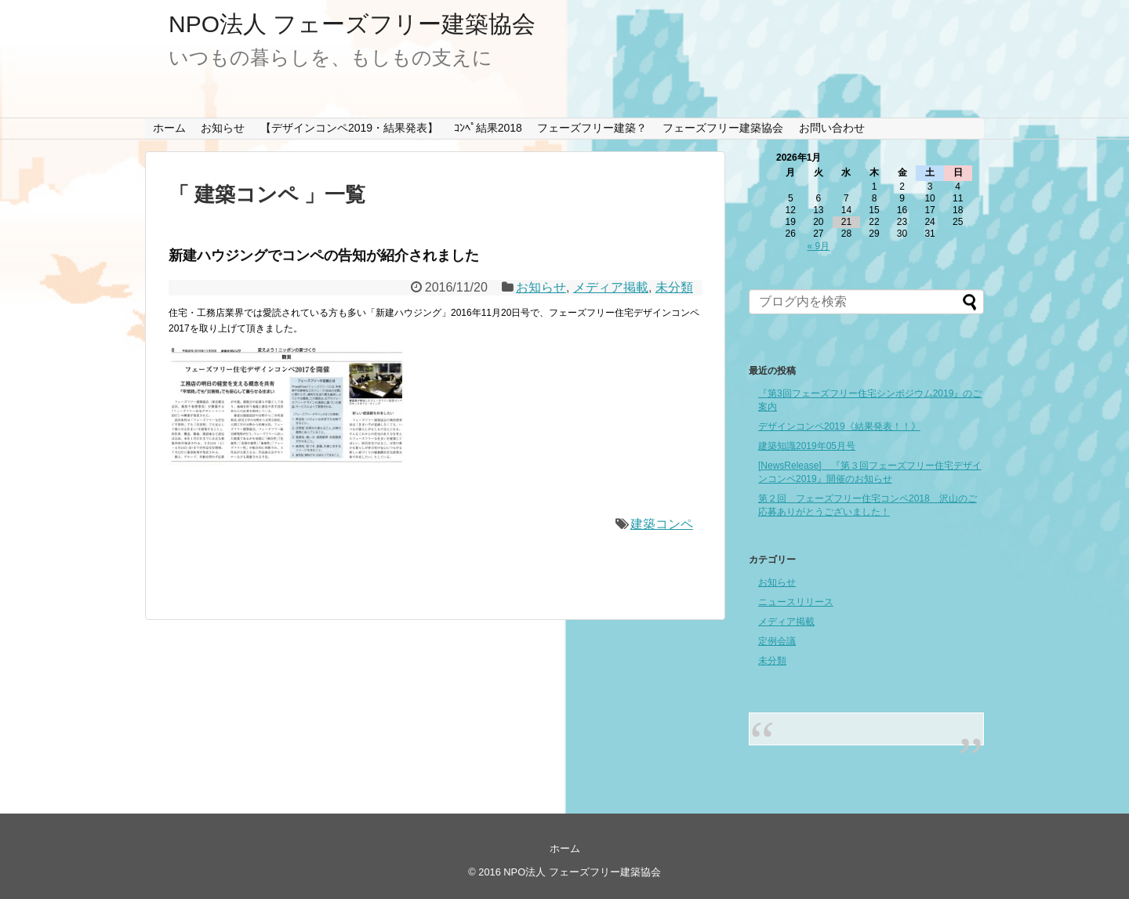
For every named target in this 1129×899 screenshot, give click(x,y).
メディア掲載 (610, 287)
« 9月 (819, 246)
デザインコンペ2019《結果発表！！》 (839, 426)
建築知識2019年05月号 (806, 445)
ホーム (169, 127)
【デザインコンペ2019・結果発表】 (349, 127)
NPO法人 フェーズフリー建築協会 (352, 24)
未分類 (674, 287)
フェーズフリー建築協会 (723, 127)
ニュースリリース (795, 601)
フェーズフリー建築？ (592, 127)
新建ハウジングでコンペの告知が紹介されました (324, 255)
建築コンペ (661, 524)
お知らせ (223, 127)
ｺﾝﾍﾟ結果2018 (488, 127)
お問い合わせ (832, 127)
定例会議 (777, 641)
